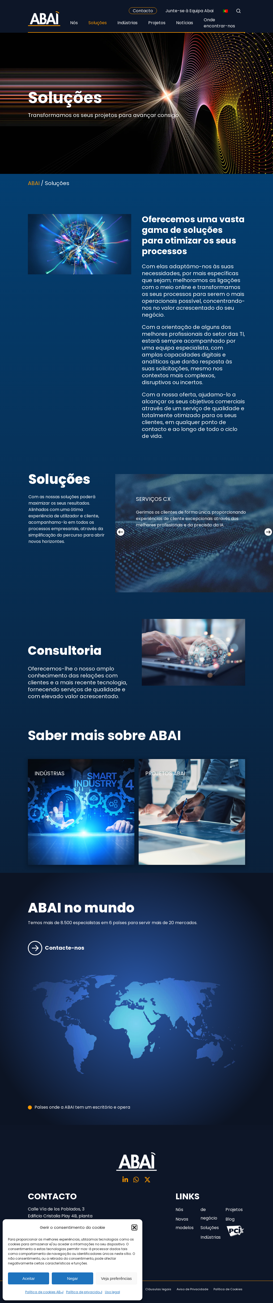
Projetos (234, 1209)
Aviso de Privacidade (192, 1289)
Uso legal (112, 1292)
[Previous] (120, 532)
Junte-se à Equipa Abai (189, 11)
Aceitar (28, 1278)
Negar (72, 1278)
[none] (225, 11)
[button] (134, 1227)
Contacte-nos (56, 963)
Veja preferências (116, 1278)
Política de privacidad (84, 1292)
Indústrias (210, 1237)
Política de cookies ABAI (44, 1292)
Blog (229, 1219)
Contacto (143, 11)
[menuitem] (225, 11)
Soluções (210, 1228)
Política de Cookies (228, 1289)
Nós (179, 1209)
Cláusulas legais (158, 1289)
